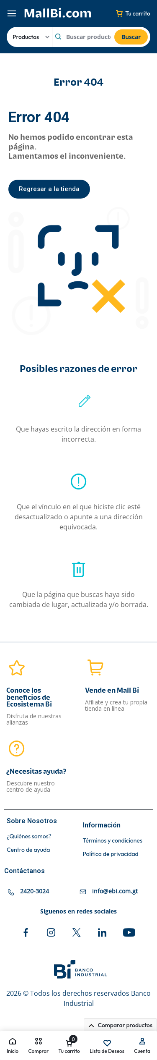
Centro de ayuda (28, 849)
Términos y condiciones (112, 840)
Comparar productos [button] (120, 1025)
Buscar (131, 37)
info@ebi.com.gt (115, 891)
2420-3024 (34, 891)
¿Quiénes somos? (29, 836)
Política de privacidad (111, 854)
